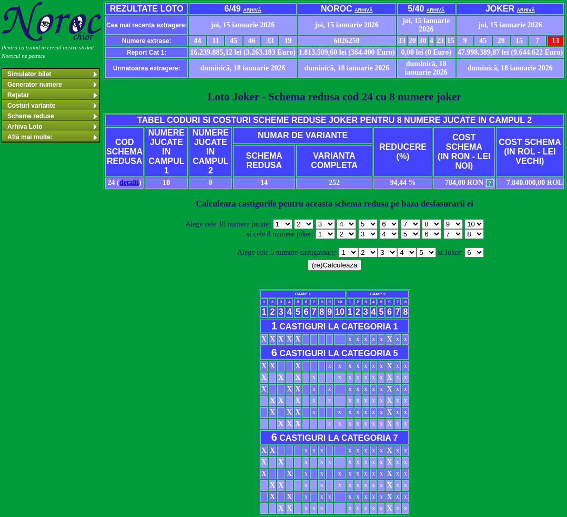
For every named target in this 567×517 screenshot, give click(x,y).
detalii (129, 183)
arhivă (252, 10)
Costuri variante (52, 105)
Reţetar (52, 95)
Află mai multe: (52, 137)
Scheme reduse (52, 116)
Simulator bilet (52, 74)
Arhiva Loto (52, 126)
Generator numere (52, 84)
